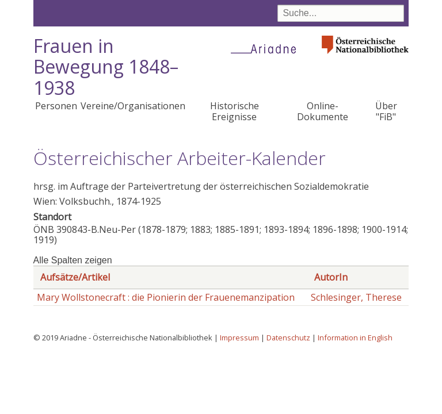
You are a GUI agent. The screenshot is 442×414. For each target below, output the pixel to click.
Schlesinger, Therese (356, 297)
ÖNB (43, 229)
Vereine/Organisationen (133, 105)
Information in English (355, 337)
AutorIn (331, 277)
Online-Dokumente (322, 110)
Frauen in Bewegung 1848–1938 (105, 67)
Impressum (239, 337)
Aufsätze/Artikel (75, 277)
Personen (56, 105)
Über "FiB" (386, 110)
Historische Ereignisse (234, 110)
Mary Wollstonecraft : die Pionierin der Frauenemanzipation (166, 297)
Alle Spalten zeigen (72, 260)
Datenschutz (288, 337)
